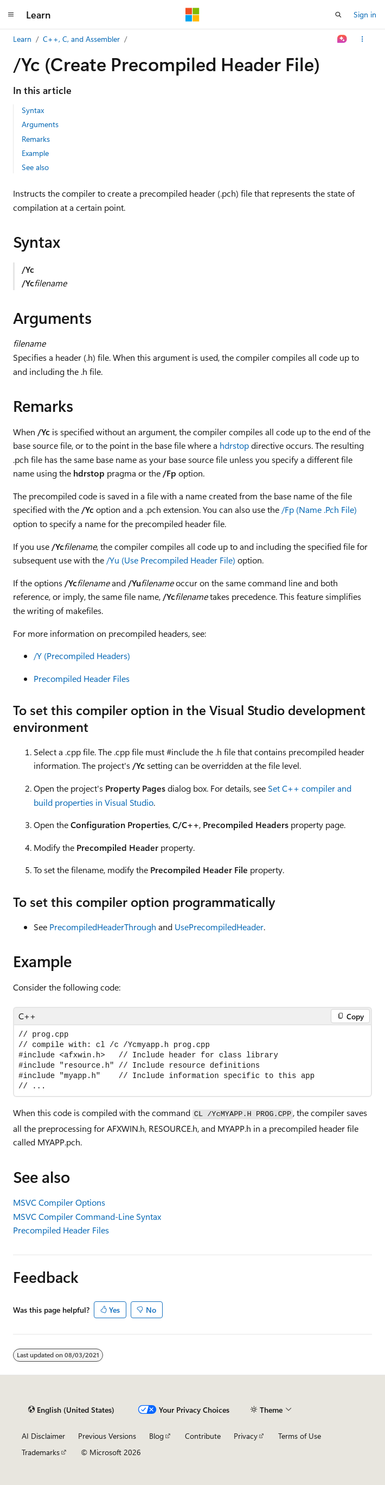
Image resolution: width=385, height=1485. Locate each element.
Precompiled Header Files (82, 678)
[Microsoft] (192, 15)
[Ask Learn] (342, 39)
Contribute (203, 1436)
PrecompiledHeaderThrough (102, 926)
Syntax (33, 110)
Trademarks (41, 1452)
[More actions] (362, 39)
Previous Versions (107, 1436)
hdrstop (234, 445)
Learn (22, 39)
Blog (156, 1436)
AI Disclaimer (43, 1436)
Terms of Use (299, 1436)
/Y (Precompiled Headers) (82, 655)
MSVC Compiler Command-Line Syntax (87, 1216)
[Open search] (338, 14)
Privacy (246, 1436)
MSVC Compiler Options (59, 1202)
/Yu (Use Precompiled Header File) (170, 560)
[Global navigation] (11, 14)
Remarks (36, 139)
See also (35, 167)
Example (35, 153)
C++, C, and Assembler (81, 39)
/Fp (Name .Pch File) (319, 509)
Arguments (40, 124)
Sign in (365, 14)
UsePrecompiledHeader (219, 926)
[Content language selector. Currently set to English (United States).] (71, 1410)
